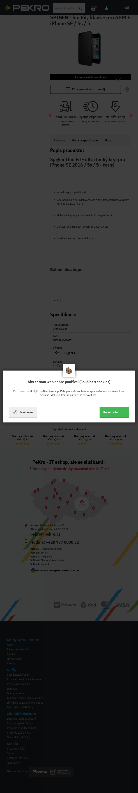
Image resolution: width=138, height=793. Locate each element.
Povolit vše (114, 412)
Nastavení (23, 412)
